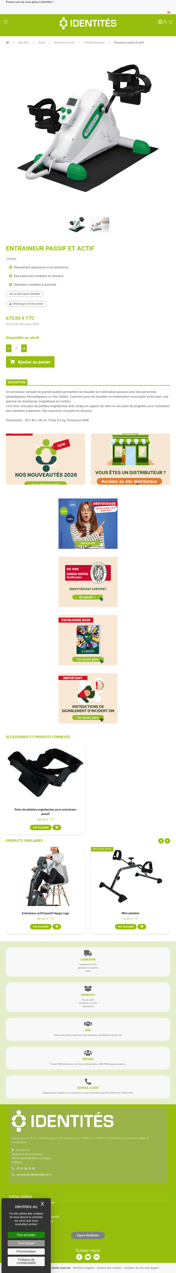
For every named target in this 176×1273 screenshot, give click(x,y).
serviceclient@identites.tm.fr (34, 1174)
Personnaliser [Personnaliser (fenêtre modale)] (26, 1251)
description (16, 382)
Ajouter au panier (30, 362)
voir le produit (40, 827)
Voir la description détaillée (24, 293)
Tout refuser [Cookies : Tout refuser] (26, 1243)
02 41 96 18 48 (26, 1168)
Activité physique (94, 42)
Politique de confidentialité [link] (26, 1261)
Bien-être (23, 42)
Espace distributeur (88, 1235)
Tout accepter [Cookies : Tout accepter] (26, 1235)
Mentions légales (83, 1267)
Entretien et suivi (65, 42)
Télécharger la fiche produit (26, 303)
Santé (41, 42)
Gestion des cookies (109, 1267)
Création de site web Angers (141, 1267)
